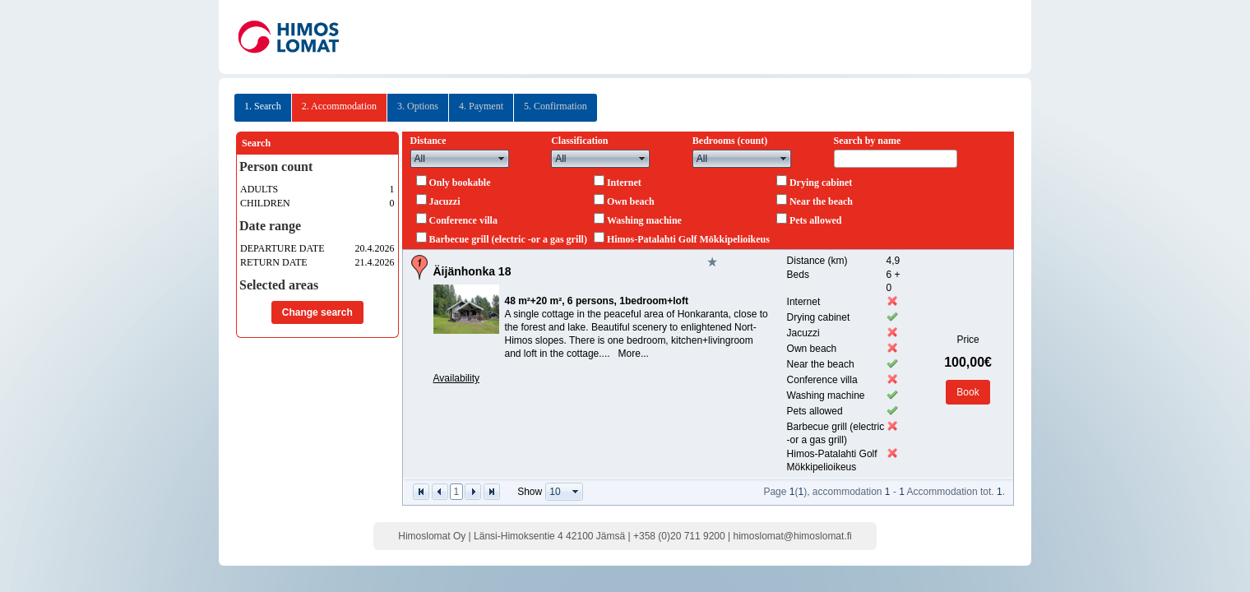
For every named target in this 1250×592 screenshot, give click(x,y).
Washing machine (644, 220)
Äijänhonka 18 (472, 271)
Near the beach (821, 201)
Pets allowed (815, 220)
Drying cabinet (820, 182)
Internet (624, 182)
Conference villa (463, 220)
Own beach (631, 201)
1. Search (262, 106)
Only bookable (460, 182)
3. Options (417, 106)
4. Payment (481, 106)
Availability (456, 378)
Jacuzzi (445, 201)
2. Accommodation (339, 106)
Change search (317, 312)
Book (967, 392)
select (501, 159)
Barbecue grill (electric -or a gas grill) (508, 239)
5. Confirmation (555, 106)
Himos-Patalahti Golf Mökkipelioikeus (688, 239)
